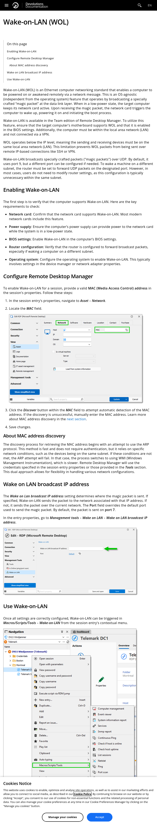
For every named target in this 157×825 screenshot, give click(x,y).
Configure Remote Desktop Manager (30, 58)
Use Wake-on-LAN (18, 79)
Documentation (37, 5)
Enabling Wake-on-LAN (21, 51)
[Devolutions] (15, 5)
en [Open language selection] (150, 5)
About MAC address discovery (28, 65)
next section (76, 419)
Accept (99, 817)
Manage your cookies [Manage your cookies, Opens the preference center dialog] (62, 817)
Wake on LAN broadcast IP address (29, 72)
